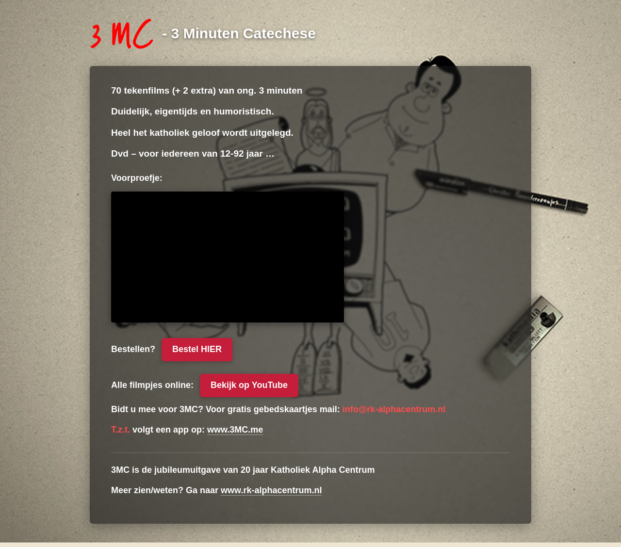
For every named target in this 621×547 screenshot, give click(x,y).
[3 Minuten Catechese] (203, 33)
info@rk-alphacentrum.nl (394, 409)
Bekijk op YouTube (249, 385)
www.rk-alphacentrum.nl (271, 490)
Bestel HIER (197, 349)
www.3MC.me (235, 429)
